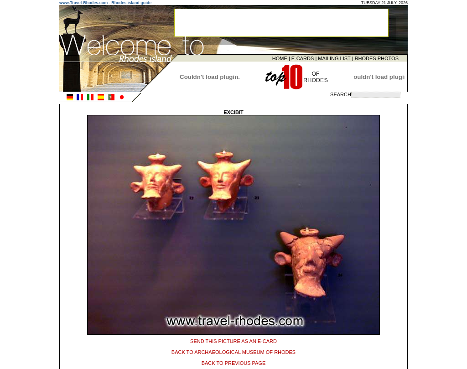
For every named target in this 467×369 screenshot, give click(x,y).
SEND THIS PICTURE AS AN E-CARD (233, 340)
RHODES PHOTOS (377, 58)
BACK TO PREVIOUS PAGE (234, 361)
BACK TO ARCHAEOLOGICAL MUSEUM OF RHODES (233, 350)
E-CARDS (302, 58)
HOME (279, 58)
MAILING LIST (334, 58)
